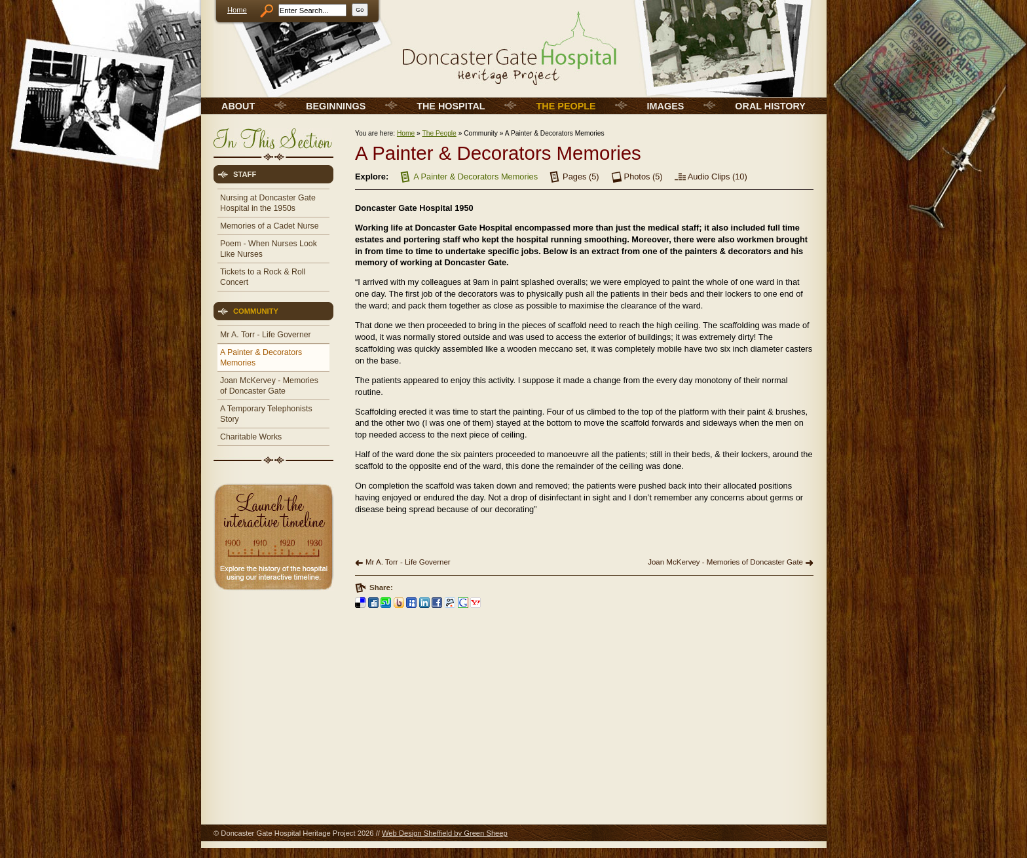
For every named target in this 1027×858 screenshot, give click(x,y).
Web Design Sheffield (417, 833)
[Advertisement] (272, 687)
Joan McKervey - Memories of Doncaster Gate (725, 562)
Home (237, 10)
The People (439, 133)
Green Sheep (486, 833)
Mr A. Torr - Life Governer (408, 562)
